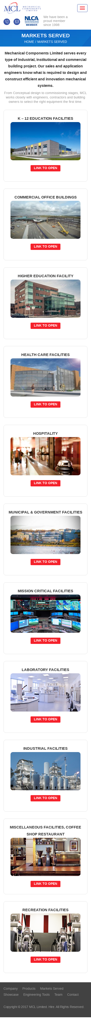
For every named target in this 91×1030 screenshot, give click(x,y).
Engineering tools (36, 994)
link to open (45, 168)
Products (28, 988)
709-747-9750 (7, 22)
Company (11, 988)
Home (29, 42)
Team (58, 994)
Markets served (51, 988)
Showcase (11, 994)
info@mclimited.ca (17, 22)
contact (73, 994)
